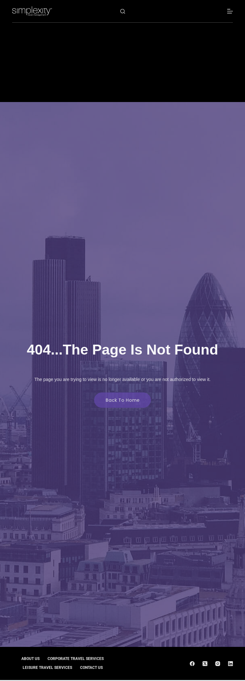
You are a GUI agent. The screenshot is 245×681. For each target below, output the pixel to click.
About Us (30, 658)
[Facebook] (192, 663)
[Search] (122, 11)
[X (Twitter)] (205, 663)
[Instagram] (217, 663)
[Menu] (230, 11)
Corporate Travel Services (76, 658)
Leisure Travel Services (47, 667)
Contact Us (91, 667)
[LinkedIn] (230, 663)
